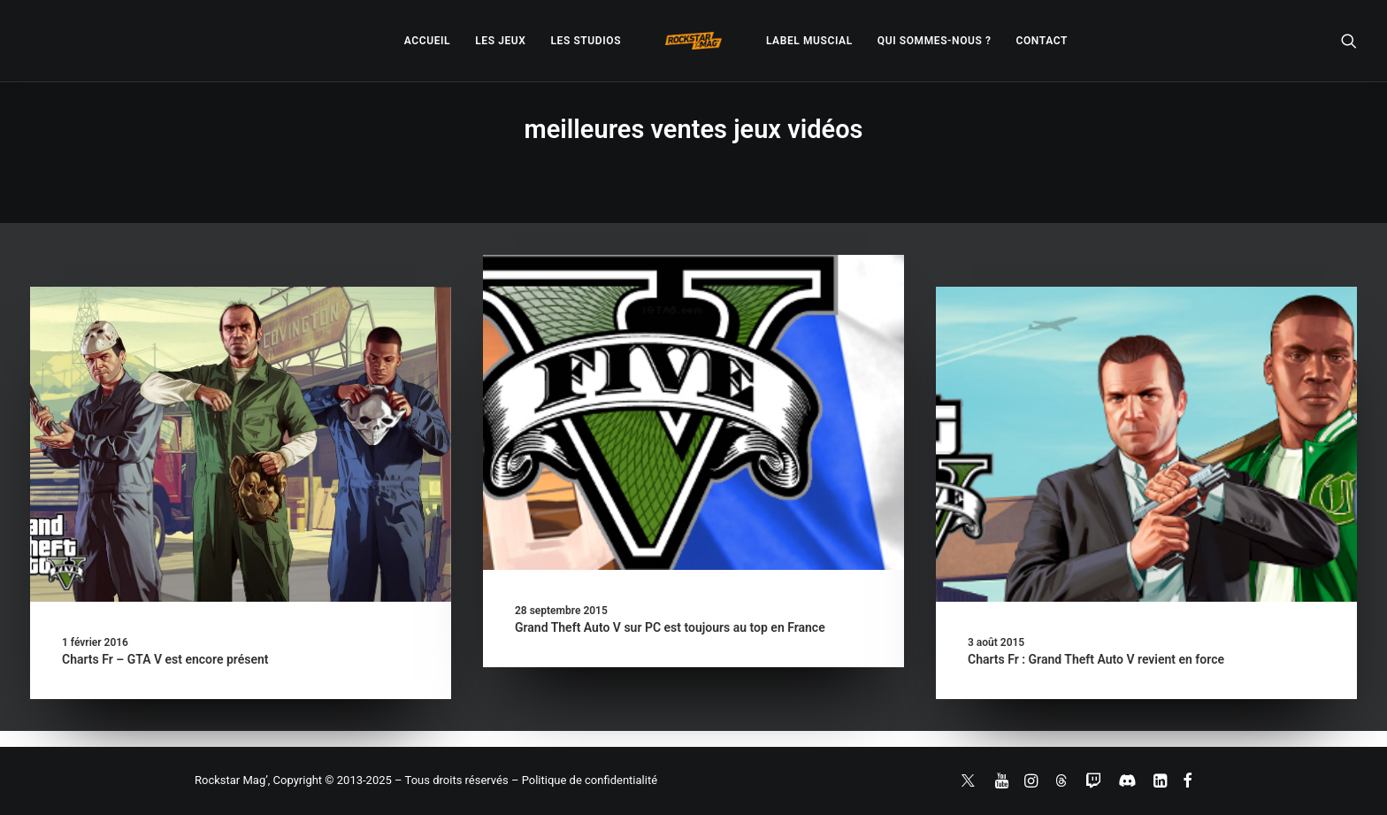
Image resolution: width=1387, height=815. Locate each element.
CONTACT (1042, 41)
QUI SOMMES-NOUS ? (934, 41)
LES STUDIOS (585, 41)
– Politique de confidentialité (584, 780)
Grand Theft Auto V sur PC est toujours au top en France (670, 627)
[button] (1349, 40)
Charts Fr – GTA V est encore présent (165, 659)
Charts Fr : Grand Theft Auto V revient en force (1096, 659)
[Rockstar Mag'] (693, 41)
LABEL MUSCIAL (809, 41)
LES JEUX (500, 41)
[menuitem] (427, 40)
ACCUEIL (427, 41)
